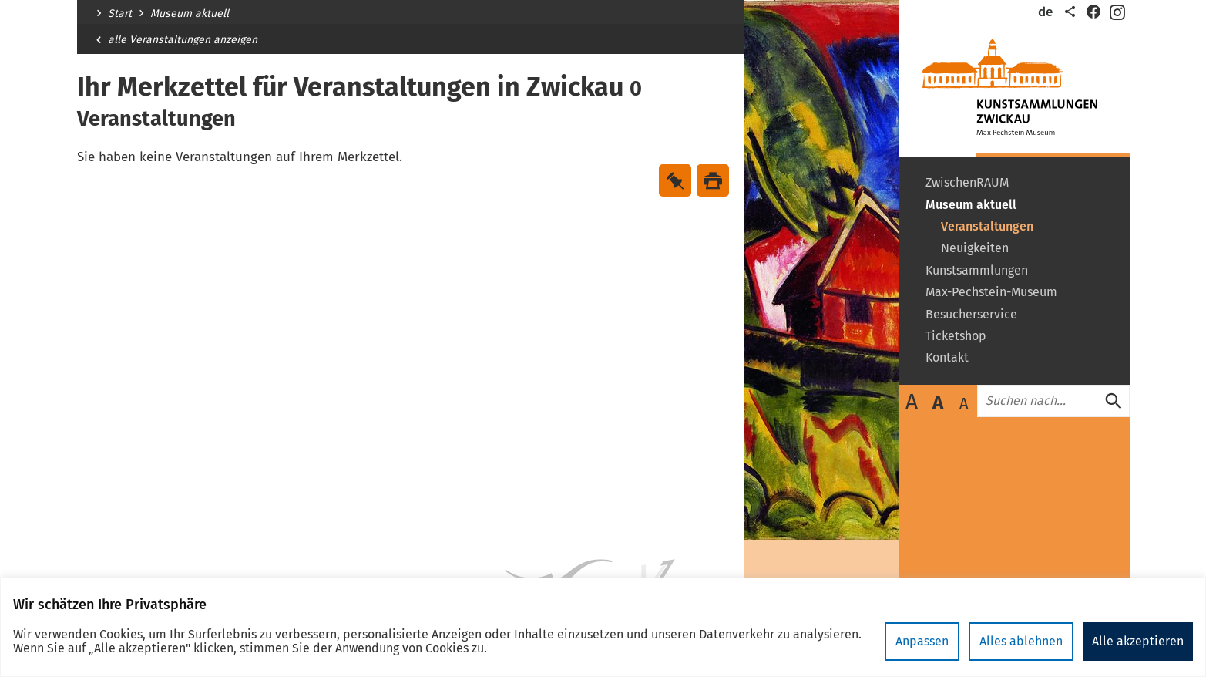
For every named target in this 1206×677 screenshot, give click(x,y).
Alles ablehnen (1021, 641)
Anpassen (922, 641)
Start (120, 14)
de (1045, 12)
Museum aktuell (189, 14)
